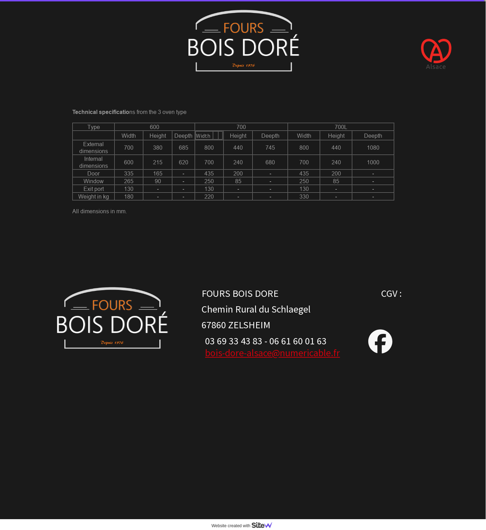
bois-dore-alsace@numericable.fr (272, 352)
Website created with (244, 525)
